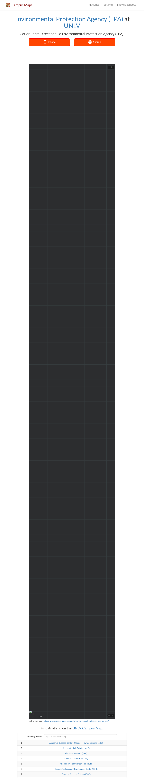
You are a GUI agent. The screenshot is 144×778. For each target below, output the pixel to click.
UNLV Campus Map (87, 728)
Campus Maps (22, 5)
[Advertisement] (78, 55)
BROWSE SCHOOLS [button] (127, 5)
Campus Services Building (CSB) (76, 774)
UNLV (72, 25)
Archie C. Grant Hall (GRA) (76, 758)
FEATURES (94, 5)
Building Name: (34, 736)
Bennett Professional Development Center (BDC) (76, 769)
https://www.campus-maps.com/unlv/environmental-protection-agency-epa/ (76, 721)
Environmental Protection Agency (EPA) (68, 19)
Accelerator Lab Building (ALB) (76, 748)
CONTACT (108, 5)
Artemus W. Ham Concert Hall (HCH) (76, 764)
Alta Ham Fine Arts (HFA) (76, 753)
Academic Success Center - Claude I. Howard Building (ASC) (76, 743)
